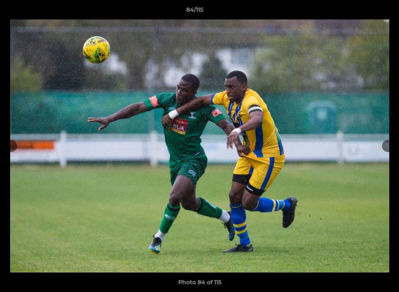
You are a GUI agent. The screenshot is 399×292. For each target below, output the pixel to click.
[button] (365, 11)
